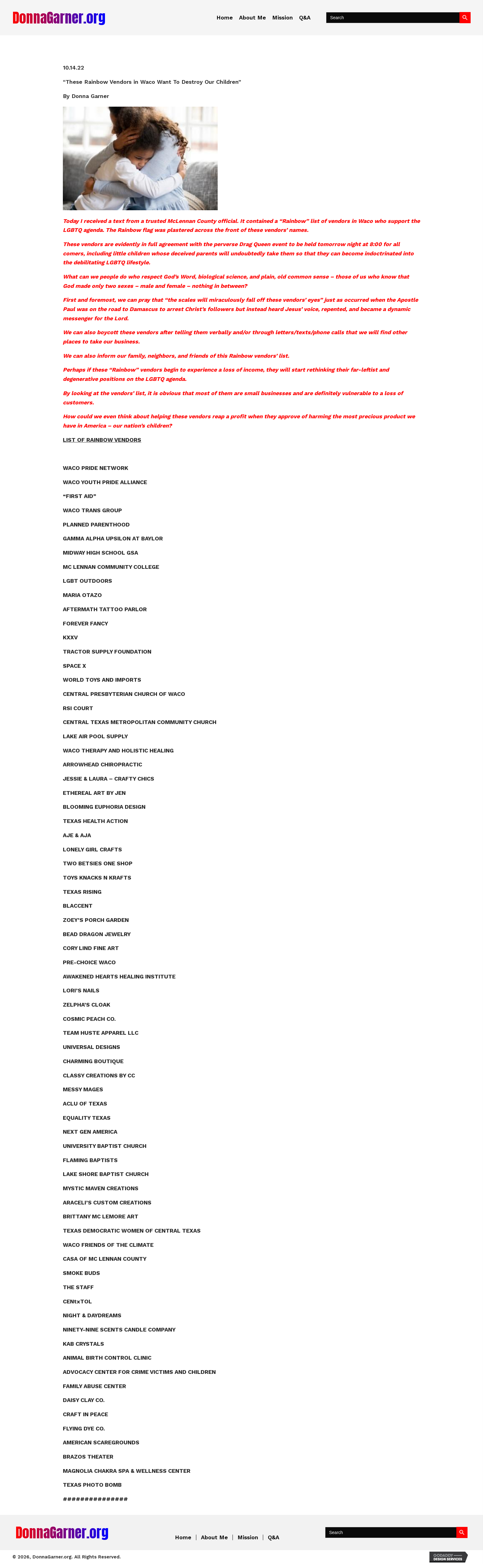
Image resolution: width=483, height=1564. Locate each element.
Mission (247, 1537)
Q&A (273, 1537)
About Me (214, 1537)
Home (183, 1537)
